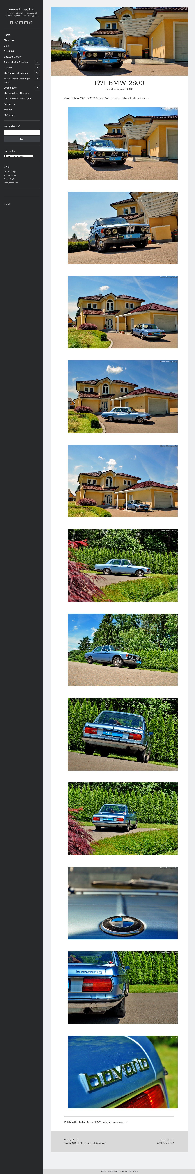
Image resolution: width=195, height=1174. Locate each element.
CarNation (9, 104)
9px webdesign (10, 172)
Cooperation (10, 87)
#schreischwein (10, 175)
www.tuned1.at (21, 9)
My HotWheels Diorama (16, 93)
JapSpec (8, 109)
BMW (82, 1122)
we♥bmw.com (120, 1122)
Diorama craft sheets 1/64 (17, 98)
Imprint (7, 204)
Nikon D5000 (94, 1122)
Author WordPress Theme (111, 1171)
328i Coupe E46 (165, 1142)
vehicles (107, 1122)
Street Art (9, 51)
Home (7, 34)
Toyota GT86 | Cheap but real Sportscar (84, 1142)
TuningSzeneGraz (11, 182)
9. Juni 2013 (126, 88)
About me (9, 40)
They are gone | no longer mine (17, 80)
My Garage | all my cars (16, 73)
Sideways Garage (12, 56)
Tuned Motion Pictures (16, 62)
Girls (6, 45)
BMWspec (9, 114)
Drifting (8, 67)
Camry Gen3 (9, 179)
